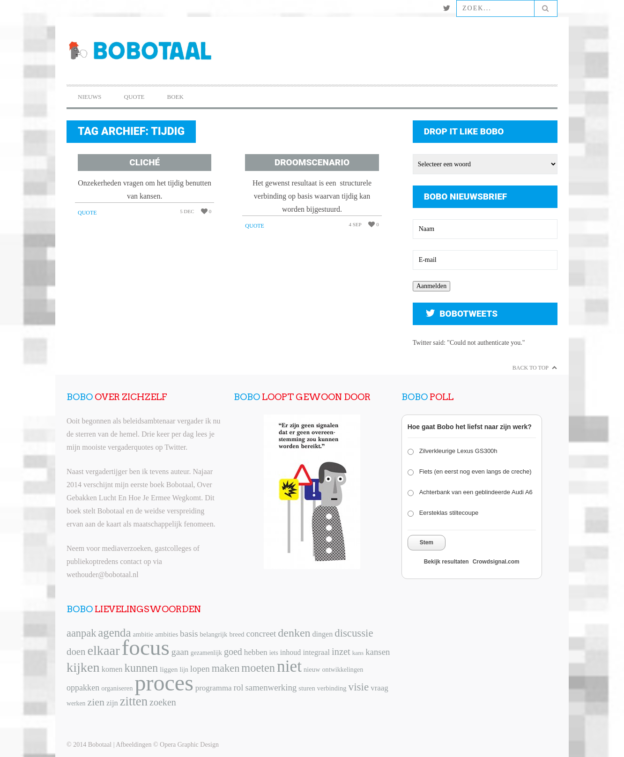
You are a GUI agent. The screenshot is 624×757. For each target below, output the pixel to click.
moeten (258, 667)
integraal (316, 652)
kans (358, 652)
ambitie (143, 634)
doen (76, 651)
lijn (184, 669)
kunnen (141, 667)
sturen (306, 688)
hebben (255, 652)
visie (359, 687)
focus (146, 647)
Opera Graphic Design (189, 744)
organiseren (117, 688)
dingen (322, 634)
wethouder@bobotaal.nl (103, 575)
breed (236, 634)
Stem (426, 542)
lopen (200, 669)
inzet (341, 651)
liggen (169, 669)
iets (273, 652)
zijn (112, 702)
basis (189, 633)
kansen (377, 652)
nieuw (312, 669)
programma (213, 687)
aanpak (81, 633)
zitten (134, 701)
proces (164, 682)
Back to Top (531, 367)
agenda (114, 632)
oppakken (83, 687)
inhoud (290, 652)
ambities (166, 634)
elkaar (103, 650)
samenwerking (271, 687)
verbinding (332, 688)
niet (289, 666)
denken (294, 633)
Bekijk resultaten (446, 561)
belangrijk (214, 634)
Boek (175, 96)
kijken (83, 667)
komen (112, 669)
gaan (180, 652)
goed (233, 651)
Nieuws (90, 96)
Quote (134, 96)
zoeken (162, 702)
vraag (379, 687)
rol (239, 687)
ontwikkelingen (343, 669)
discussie (353, 633)
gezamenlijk (206, 652)
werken (76, 703)
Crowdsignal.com (496, 561)
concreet (261, 633)
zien (95, 702)
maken (226, 668)
